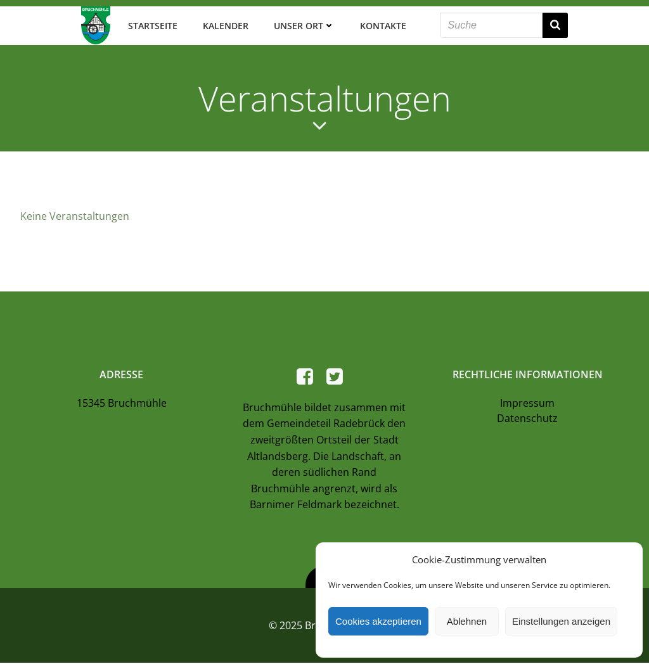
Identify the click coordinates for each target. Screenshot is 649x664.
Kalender (225, 25)
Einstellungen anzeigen (561, 621)
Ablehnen (467, 621)
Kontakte (382, 25)
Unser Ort (303, 25)
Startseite (152, 25)
